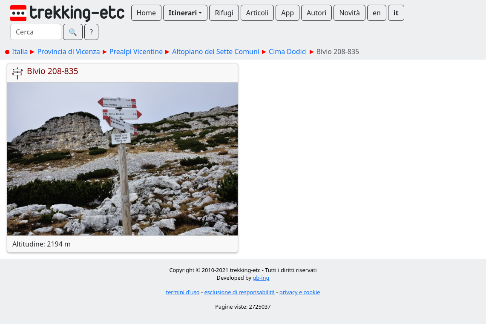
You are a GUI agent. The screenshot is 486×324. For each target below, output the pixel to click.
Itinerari (183, 12)
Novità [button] (349, 12)
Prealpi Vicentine (136, 51)
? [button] (91, 32)
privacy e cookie (299, 292)
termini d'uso (183, 292)
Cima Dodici (288, 51)
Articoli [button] (257, 12)
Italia (20, 51)
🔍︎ (73, 32)
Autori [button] (316, 12)
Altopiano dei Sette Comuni (215, 51)
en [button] (377, 12)
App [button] (287, 12)
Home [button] (146, 12)
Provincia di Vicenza (68, 51)
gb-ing (261, 277)
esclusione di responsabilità (239, 292)
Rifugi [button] (224, 12)
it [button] (396, 12)
